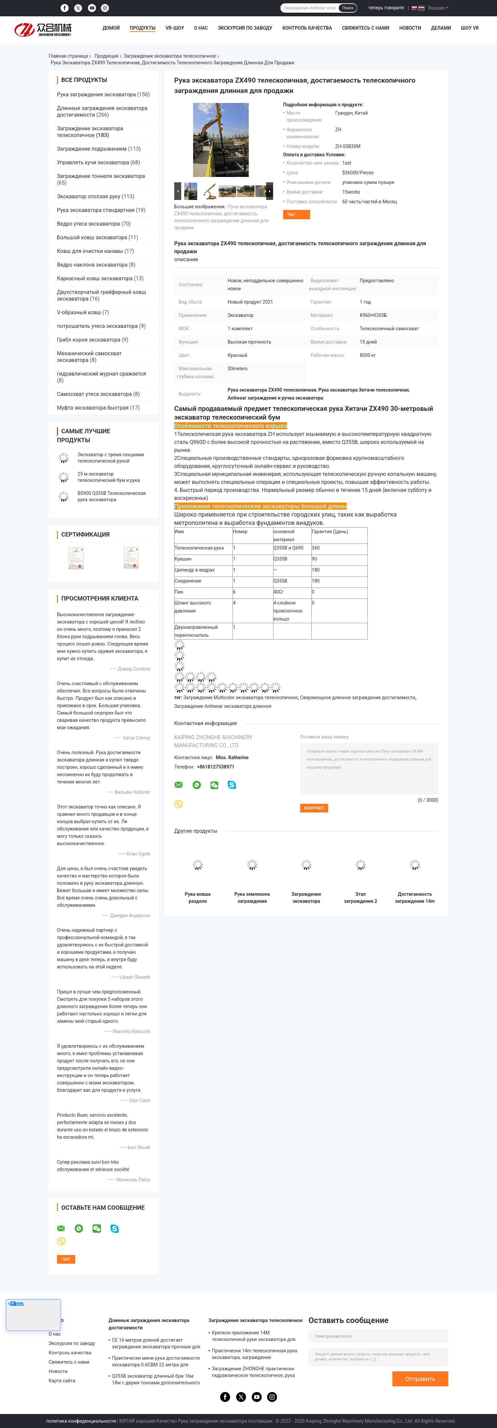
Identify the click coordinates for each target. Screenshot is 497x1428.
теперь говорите (386, 7)
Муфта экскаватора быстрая (93, 408)
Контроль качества (307, 28)
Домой (111, 28)
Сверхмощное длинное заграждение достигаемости (357, 697)
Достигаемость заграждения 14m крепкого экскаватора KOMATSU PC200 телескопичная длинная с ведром (415, 897)
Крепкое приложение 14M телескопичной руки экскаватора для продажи (253, 1337)
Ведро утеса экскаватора (88, 224)
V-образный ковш (79, 312)
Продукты (143, 28)
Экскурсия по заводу (245, 28)
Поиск (347, 8)
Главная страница (68, 56)
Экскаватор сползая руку (88, 196)
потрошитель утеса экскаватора (97, 326)
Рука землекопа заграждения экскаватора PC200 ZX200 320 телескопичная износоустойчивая (252, 897)
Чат (291, 214)
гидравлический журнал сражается (101, 374)
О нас (201, 28)
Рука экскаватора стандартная (96, 210)
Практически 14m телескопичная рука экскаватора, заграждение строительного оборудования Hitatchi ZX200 (254, 1355)
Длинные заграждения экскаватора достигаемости (149, 1324)
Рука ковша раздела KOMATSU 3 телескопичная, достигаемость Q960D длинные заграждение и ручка (197, 897)
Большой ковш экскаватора (92, 237)
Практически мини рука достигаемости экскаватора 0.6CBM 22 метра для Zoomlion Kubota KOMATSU (156, 1362)
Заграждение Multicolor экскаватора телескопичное (241, 697)
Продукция (107, 56)
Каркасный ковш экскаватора (95, 278)
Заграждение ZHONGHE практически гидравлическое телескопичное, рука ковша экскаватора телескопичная (253, 1373)
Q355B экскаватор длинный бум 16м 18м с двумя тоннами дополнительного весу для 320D (156, 1380)
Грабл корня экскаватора (88, 340)
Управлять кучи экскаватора (93, 162)
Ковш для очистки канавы (90, 251)
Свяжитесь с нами (365, 28)
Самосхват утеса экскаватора (94, 394)
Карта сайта (62, 1380)
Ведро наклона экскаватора (92, 265)
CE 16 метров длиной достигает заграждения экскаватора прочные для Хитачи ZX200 (156, 1344)
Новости (410, 28)
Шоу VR (470, 28)
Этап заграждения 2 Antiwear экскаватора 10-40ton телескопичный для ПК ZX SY (360, 897)
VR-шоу (175, 28)
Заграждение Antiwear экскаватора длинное (222, 706)
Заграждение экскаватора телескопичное (170, 56)
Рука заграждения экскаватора (96, 94)
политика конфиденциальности (81, 1421)
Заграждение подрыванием (92, 149)
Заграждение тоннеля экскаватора (101, 176)
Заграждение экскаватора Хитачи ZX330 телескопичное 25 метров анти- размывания (306, 897)
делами (441, 28)
